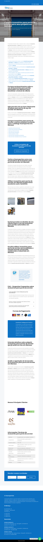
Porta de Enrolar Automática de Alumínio (16, 135)
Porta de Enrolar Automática (14, 132)
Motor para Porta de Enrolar (14, 131)
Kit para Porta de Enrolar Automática (15, 129)
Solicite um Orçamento (21, 151)
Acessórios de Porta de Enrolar (14, 128)
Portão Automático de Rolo (13, 133)
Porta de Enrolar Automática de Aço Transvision (17, 136)
